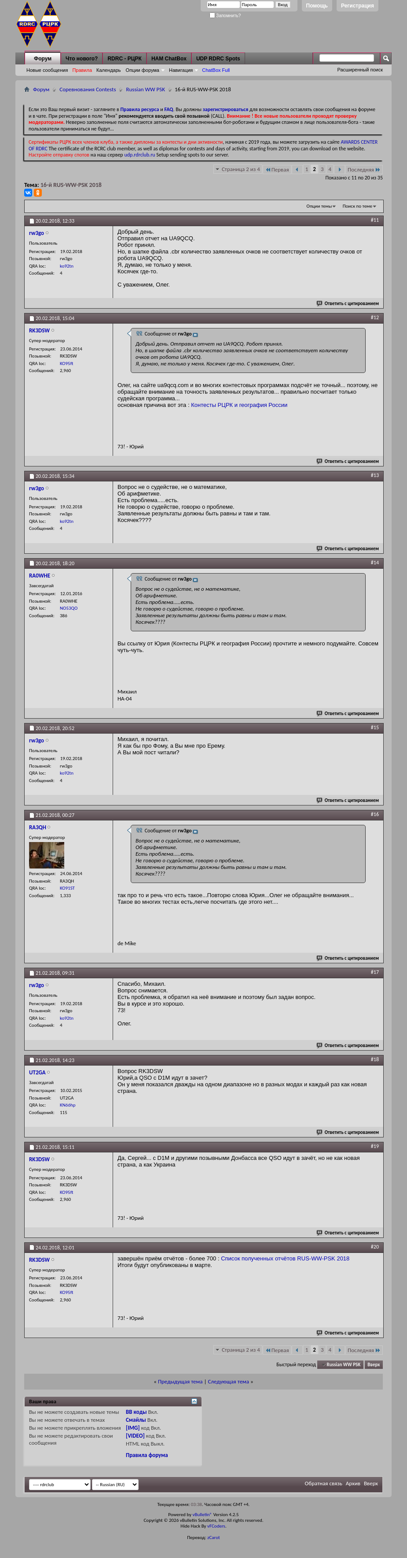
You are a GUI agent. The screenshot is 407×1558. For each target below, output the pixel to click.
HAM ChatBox (169, 59)
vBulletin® (202, 1514)
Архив (353, 1483)
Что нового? (82, 59)
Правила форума (147, 1455)
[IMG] (133, 1427)
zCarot (213, 1537)
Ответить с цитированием (348, 303)
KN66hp (68, 1105)
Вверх (373, 1365)
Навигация (181, 70)
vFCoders (216, 1526)
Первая (277, 169)
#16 (375, 814)
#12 (375, 317)
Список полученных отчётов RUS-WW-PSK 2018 (285, 1258)
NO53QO (68, 608)
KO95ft (66, 363)
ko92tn (66, 266)
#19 (375, 1146)
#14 (375, 562)
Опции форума (142, 70)
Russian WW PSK (145, 89)
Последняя (364, 169)
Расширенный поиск (360, 69)
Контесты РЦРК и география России (239, 405)
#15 (375, 727)
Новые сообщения (47, 70)
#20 (375, 1247)
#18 (375, 1059)
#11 (375, 220)
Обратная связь (323, 1483)
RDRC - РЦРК (124, 59)
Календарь (108, 70)
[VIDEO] (135, 1435)
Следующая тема (228, 1381)
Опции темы (319, 206)
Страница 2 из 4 (241, 169)
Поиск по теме (357, 206)
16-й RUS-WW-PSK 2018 (71, 185)
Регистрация (357, 6)
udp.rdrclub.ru (139, 155)
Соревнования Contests (87, 89)
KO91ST (67, 888)
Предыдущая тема (180, 1381)
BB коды (136, 1412)
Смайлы (136, 1419)
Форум (42, 59)
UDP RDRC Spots (218, 59)
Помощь (317, 6)
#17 (375, 972)
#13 (375, 475)
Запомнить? (225, 15)
